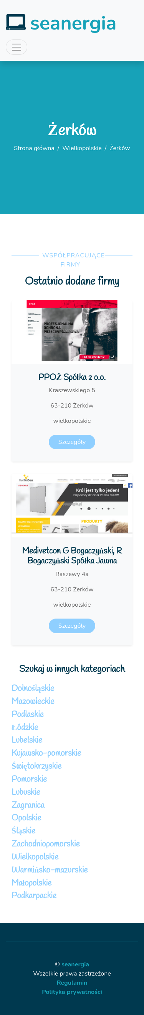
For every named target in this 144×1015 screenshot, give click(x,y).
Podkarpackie (34, 896)
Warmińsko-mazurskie (50, 870)
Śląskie (23, 831)
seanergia (75, 964)
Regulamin (72, 983)
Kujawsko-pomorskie (46, 753)
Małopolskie (31, 883)
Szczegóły (72, 442)
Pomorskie (29, 779)
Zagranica (28, 805)
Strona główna (34, 148)
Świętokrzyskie (36, 766)
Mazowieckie (33, 701)
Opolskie (26, 818)
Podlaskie (28, 714)
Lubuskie (26, 792)
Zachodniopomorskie (46, 844)
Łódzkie (25, 727)
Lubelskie (27, 740)
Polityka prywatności (72, 992)
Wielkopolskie (81, 148)
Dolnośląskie (33, 688)
